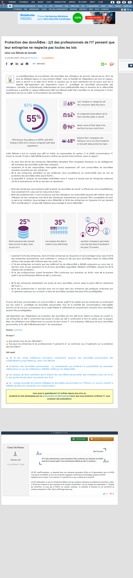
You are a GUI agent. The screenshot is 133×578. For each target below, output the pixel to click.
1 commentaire (48, 58)
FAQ (33, 2)
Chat (48, 2)
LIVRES (44, 9)
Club (100, 2)
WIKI (91, 9)
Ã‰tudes (82, 2)
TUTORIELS (17, 9)
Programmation (92, 6)
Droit (92, 2)
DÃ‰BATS (83, 9)
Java (66, 6)
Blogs (40, 2)
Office (110, 6)
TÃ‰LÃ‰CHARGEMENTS (58, 9)
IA (45, 6)
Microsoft (58, 6)
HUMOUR (105, 9)
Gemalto (18, 330)
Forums (12, 2)
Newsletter (60, 2)
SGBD (103, 6)
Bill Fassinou (33, 58)
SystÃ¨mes (128, 6)
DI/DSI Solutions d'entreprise (24, 6)
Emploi (72, 2)
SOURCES (73, 9)
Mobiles (118, 6)
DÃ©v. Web (75, 6)
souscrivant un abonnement (56, 396)
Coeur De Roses (15, 447)
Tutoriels (23, 2)
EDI (83, 6)
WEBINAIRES (34, 9)
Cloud (40, 6)
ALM (50, 6)
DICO (97, 9)
